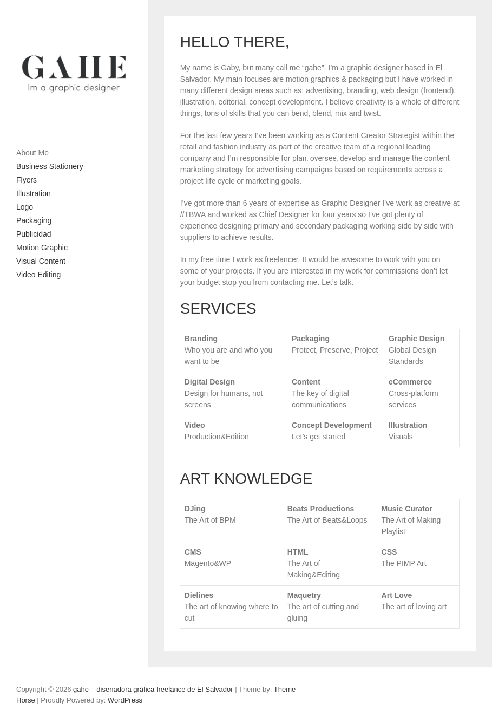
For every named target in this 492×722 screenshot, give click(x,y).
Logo (24, 207)
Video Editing (38, 274)
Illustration (33, 193)
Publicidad (33, 234)
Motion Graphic (42, 247)
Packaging (33, 220)
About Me (32, 152)
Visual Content (40, 261)
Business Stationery (49, 166)
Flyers (26, 179)
